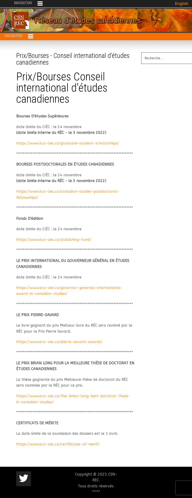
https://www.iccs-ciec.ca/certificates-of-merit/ (57, 444)
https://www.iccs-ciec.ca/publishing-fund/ (53, 239)
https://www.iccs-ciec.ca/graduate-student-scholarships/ (67, 143)
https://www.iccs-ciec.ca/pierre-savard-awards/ (59, 342)
